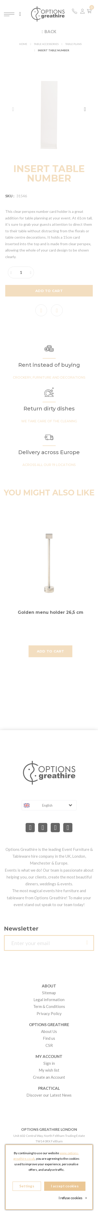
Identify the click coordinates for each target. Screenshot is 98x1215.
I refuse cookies (73, 1198)
